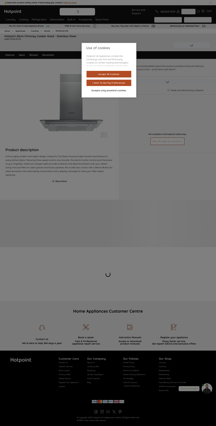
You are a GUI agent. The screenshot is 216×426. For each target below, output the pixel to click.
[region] (109, 70)
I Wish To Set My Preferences (108, 82)
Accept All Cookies (108, 74)
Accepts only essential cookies (108, 90)
